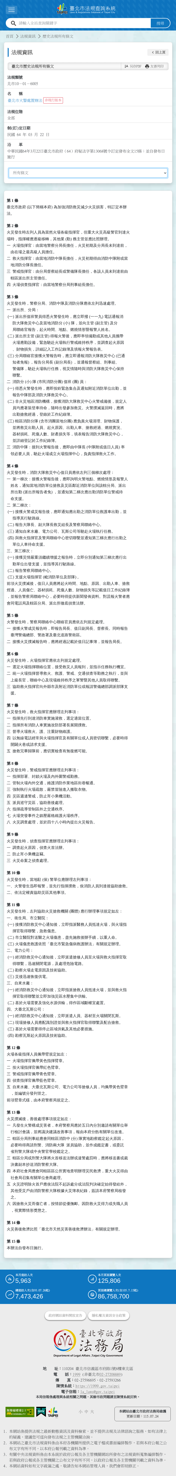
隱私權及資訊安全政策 (109, 1315)
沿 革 (15, 145)
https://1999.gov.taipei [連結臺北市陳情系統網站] (97, 1386)
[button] (158, 52)
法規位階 (15, 111)
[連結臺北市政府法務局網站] (88, 1343)
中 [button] (86, 1412)
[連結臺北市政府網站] (53, 1412)
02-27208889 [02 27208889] (110, 1374)
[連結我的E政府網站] (41, 1412)
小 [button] (80, 1412)
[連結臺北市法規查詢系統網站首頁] (86, 9)
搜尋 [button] (160, 23)
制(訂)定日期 (18, 128)
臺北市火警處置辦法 (25, 100)
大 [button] (92, 1412)
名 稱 (15, 94)
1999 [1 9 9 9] (76, 1374)
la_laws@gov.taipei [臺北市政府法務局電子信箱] (97, 1392)
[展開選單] (11, 10)
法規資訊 (28, 36)
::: (3, 33)
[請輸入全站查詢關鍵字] (84, 23)
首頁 (9, 36)
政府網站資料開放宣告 (65, 1315)
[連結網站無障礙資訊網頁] (20, 1412)
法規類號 (15, 77)
